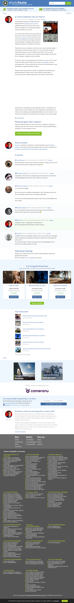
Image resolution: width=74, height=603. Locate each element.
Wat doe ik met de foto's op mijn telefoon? (33, 322)
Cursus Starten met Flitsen (10, 544)
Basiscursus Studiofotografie (33, 546)
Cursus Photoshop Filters (10, 513)
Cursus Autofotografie (9, 561)
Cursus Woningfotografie (10, 562)
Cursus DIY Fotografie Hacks (33, 486)
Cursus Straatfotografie (32, 460)
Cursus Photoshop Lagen (10, 501)
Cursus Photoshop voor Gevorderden (13, 499)
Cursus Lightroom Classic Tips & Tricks (58, 466)
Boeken (17, 444)
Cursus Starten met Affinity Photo (34, 578)
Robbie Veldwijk (22, 207)
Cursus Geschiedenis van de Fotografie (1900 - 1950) (11, 467)
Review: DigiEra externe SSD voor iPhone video (35, 315)
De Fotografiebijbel (30, 444)
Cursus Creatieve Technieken (55, 494)
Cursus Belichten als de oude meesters (36, 547)
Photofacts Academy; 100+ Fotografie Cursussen (20, 8)
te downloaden (45, 62)
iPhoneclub (21, 118)
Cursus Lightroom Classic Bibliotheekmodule (54, 473)
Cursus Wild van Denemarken (11, 536)
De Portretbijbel (29, 439)
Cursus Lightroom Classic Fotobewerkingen (54, 468)
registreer (32, 257)
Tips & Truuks (18, 446)
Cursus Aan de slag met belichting (12, 460)
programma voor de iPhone (31, 23)
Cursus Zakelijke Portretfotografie (12, 554)
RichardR (18, 233)
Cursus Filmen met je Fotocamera (56, 561)
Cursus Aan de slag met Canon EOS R (36, 484)
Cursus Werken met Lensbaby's (56, 499)
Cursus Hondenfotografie (54, 527)
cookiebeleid (56, 601)
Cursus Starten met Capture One (34, 573)
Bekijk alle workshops (37, 303)
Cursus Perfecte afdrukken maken (34, 574)
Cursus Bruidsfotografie (54, 542)
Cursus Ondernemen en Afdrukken (35, 562)
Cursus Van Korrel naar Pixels (33, 479)
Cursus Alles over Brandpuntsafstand (13, 471)
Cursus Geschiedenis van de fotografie (13, 465)
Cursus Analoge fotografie (54, 504)
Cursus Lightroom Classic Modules (57, 462)
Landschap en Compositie (60, 285)
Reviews (17, 439)
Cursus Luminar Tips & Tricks (33, 495)
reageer (50, 160)
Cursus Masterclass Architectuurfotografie (31, 466)
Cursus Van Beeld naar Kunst (55, 495)
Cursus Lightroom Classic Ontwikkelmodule (54, 464)
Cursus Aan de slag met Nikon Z (34, 488)
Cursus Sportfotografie (31, 463)
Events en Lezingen (31, 584)
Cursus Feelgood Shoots (10, 555)
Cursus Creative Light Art (54, 506)
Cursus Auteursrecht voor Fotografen (35, 577)
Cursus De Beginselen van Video (56, 562)
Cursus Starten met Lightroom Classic (57, 457)
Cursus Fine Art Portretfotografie (12, 556)
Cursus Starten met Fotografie (11, 457)
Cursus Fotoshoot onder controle (12, 547)
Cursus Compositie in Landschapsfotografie (31, 535)
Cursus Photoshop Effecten (11, 522)
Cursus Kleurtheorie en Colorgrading (13, 497)
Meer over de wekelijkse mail (10, 403)
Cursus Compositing (9, 511)
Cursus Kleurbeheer (31, 467)
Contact (39, 439)
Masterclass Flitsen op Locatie (37, 285)
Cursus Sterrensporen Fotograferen (35, 533)
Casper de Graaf (22, 173)
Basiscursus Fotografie (9, 470)
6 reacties (43, 19)
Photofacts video (19, 441)
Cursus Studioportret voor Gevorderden (32, 544)
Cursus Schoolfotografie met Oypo (34, 563)
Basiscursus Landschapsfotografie (34, 529)
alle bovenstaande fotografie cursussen (35, 595)
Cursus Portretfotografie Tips (11, 542)
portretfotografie (43, 149)
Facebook (6, 405)
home (5, 13)
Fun (70, 13)
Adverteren (39, 444)
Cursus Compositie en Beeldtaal (12, 469)
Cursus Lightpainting (53, 505)
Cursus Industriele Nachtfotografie (34, 485)
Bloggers (39, 441)
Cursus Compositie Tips (32, 483)
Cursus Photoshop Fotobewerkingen (13, 515)
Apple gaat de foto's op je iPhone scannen (33, 342)
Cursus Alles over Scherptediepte (12, 459)
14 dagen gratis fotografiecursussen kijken (28, 133)
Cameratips (7, 464)
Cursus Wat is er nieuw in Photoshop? (13, 520)
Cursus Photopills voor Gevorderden (13, 573)
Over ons (41, 437)
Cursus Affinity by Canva (32, 579)
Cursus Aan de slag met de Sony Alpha (36, 481)
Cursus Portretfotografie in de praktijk (13, 546)
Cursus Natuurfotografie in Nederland (13, 532)
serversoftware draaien (25, 38)
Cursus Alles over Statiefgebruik (12, 473)
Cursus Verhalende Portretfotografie (13, 549)
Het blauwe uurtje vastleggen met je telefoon (34, 335)
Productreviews (30, 581)
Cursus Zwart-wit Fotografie (55, 502)
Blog (17, 437)
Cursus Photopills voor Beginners (12, 572)
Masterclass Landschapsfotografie (34, 528)
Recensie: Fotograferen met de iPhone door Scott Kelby (37, 348)
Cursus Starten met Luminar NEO (34, 494)
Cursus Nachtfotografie (32, 474)
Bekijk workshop (13, 296)
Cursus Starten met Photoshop (11, 494)
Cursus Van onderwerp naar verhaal (57, 496)
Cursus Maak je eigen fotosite (33, 590)
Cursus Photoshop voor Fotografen (12, 496)
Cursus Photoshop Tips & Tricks (12, 514)
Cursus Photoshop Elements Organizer (13, 510)
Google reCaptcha (25, 405)
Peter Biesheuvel (20, 160)
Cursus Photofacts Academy (33, 586)
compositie (17, 149)
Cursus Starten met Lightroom (55, 456)
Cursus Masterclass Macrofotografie (13, 529)
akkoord (65, 601)
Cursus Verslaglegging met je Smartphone (33, 329)
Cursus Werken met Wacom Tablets (35, 572)
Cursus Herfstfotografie (9, 530)
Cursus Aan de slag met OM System (35, 489)
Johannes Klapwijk (22, 186)
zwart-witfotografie (25, 149)
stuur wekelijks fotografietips (54, 404)
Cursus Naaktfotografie (9, 552)
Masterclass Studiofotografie (33, 542)
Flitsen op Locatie (14, 285)
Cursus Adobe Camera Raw (11, 500)
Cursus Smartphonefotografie (33, 478)
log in (27, 257)
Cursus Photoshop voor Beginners (12, 495)
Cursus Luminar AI (30, 496)
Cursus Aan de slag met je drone (34, 576)
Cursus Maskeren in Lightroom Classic (58, 458)
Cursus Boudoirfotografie (10, 545)
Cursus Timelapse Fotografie (33, 480)
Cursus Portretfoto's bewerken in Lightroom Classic (56, 460)
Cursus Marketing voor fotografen (34, 561)
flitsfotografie (34, 149)
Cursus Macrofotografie (10, 531)
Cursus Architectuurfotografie (33, 458)
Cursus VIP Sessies (31, 591)
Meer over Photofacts (20, 431)
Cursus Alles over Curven (10, 516)
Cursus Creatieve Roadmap (55, 497)
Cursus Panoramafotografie (33, 472)
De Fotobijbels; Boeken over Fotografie (53, 8)
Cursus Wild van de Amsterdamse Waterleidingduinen (12, 534)
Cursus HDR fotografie (31, 471)
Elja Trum (31, 19)
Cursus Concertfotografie (32, 456)
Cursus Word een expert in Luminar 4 (35, 497)
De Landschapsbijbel (31, 441)
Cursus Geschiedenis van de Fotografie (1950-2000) (11, 475)
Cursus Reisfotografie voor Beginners (35, 457)
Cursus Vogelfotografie (54, 526)
